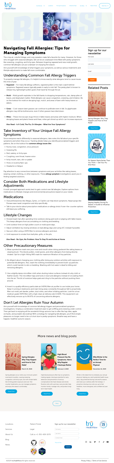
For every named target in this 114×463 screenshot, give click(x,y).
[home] (15, 6)
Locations (50, 5)
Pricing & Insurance (61, 5)
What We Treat (72, 5)
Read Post (11, 391)
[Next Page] (57, 403)
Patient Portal (93, 5)
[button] (40, 6)
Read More (94, 128)
